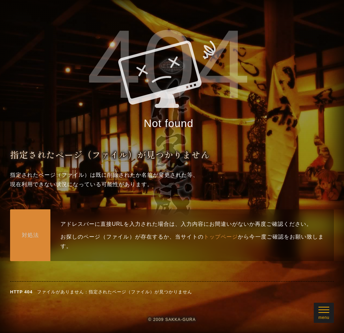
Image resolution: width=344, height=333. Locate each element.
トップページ (221, 237)
